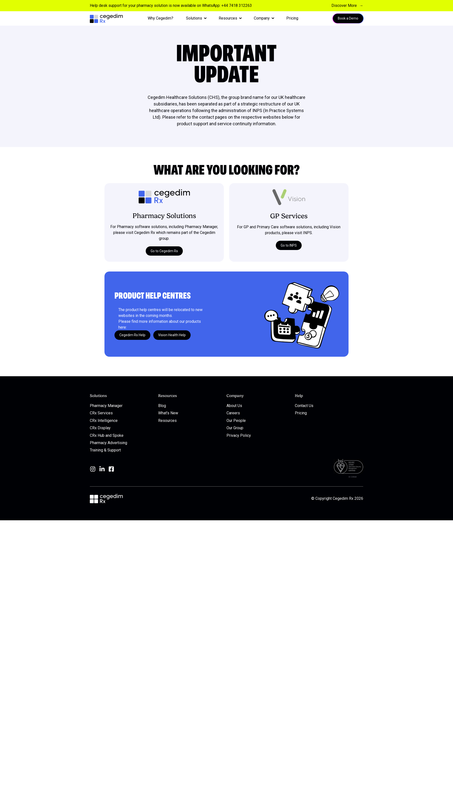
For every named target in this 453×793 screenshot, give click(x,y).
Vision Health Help (172, 335)
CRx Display (100, 428)
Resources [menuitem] (228, 18)
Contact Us (304, 405)
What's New (168, 413)
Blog (162, 405)
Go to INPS (289, 245)
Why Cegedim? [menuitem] (160, 18)
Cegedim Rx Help (132, 335)
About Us (234, 405)
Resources (167, 420)
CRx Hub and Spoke (107, 435)
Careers (233, 413)
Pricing (301, 413)
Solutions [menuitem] (194, 18)
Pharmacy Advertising (108, 442)
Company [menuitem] (262, 18)
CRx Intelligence (104, 420)
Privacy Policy (238, 435)
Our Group (234, 428)
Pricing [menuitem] (292, 18)
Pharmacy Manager (106, 405)
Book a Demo (348, 18)
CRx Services (101, 413)
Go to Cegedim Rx (164, 251)
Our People (236, 420)
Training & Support (105, 450)
